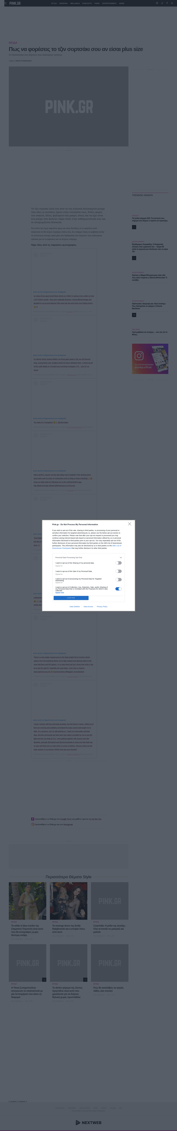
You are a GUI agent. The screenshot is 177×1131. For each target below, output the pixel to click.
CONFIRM (71, 598)
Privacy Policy (102, 607)
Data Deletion (75, 607)
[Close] (130, 524)
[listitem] (88, 557)
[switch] (118, 563)
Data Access (88, 607)
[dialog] (88, 565)
